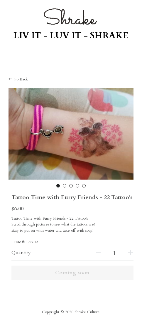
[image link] (71, 16)
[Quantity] (114, 253)
